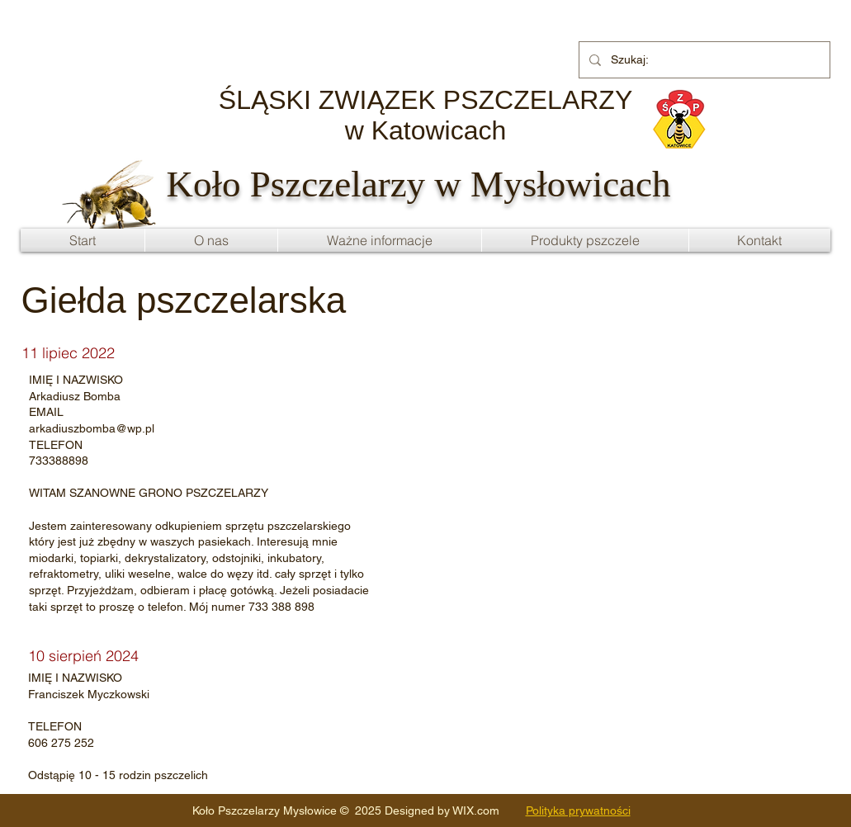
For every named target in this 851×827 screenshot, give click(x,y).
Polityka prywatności (578, 810)
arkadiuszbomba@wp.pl (91, 428)
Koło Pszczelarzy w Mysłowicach (419, 184)
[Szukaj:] (703, 60)
